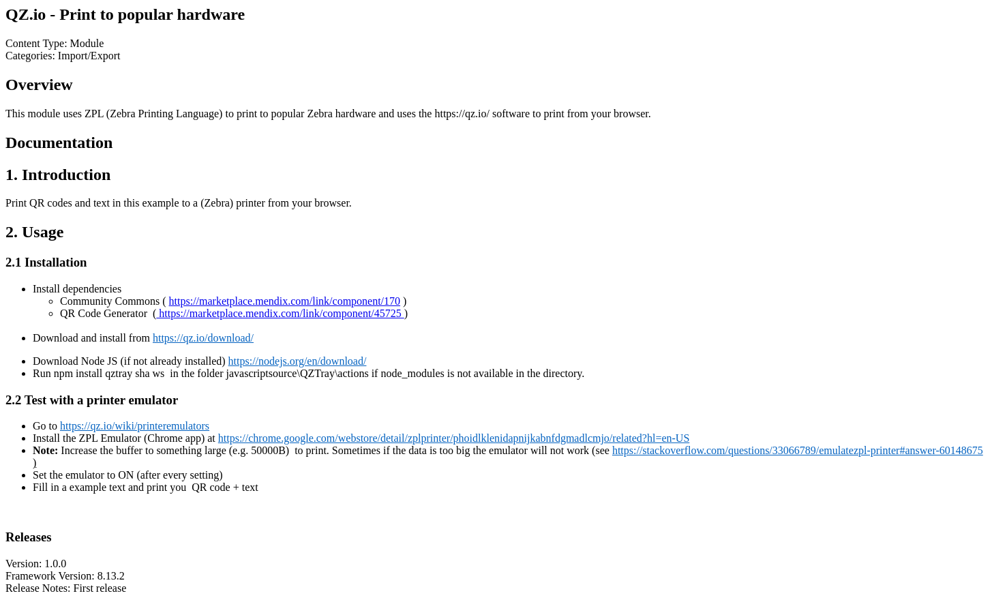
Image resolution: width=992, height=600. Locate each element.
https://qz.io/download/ (203, 338)
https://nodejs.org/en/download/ (297, 361)
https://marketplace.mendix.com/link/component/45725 (280, 313)
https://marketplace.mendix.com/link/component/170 (284, 301)
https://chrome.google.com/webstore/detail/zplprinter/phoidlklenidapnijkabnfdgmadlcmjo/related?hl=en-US (454, 438)
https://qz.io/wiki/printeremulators (134, 426)
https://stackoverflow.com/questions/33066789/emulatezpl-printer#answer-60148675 (797, 450)
